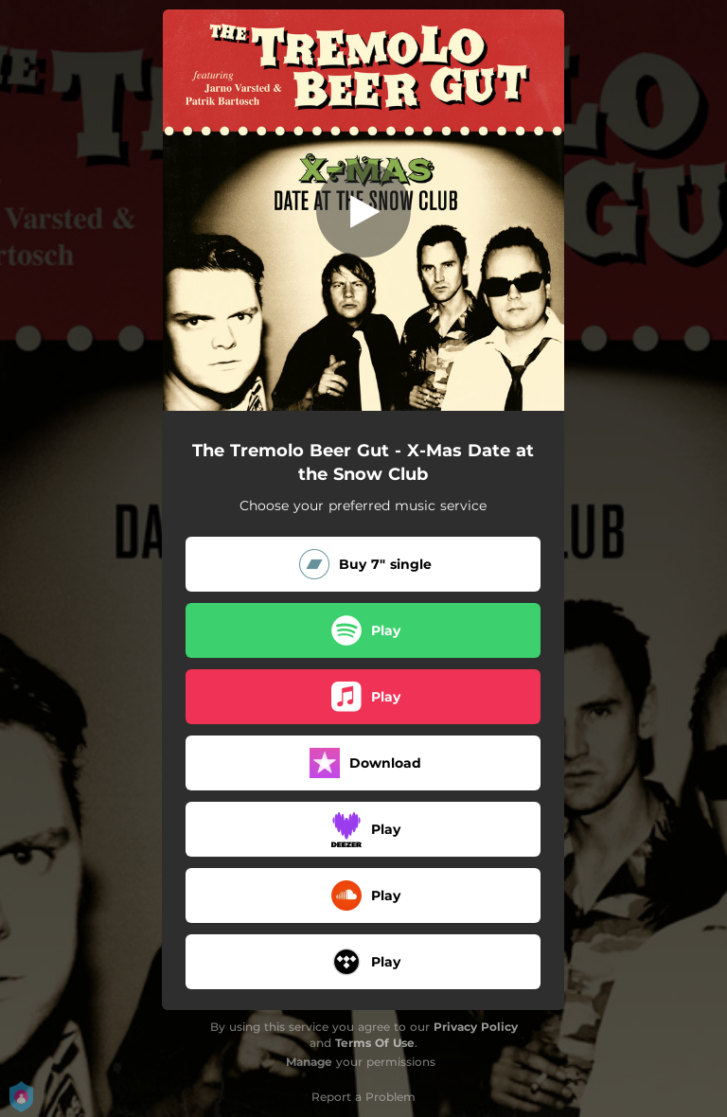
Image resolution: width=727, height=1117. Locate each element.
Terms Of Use (375, 1043)
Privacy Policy (476, 1026)
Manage (309, 1062)
